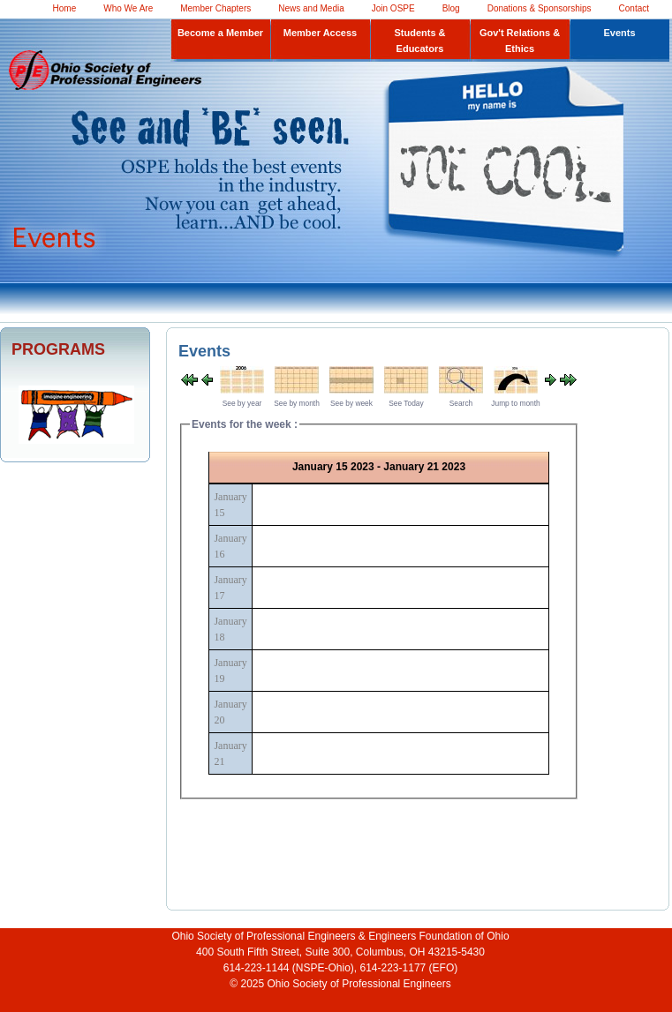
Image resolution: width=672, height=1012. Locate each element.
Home (65, 8)
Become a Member (220, 32)
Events (619, 32)
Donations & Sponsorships (539, 8)
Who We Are (128, 8)
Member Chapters (215, 8)
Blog (451, 8)
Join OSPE (393, 8)
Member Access (320, 32)
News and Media (311, 8)
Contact (634, 8)
